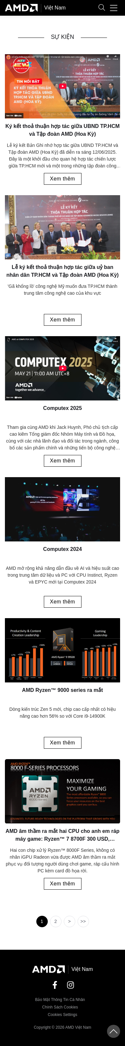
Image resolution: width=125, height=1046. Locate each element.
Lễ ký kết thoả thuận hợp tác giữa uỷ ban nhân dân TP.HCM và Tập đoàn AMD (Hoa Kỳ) (62, 271)
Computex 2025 (62, 408)
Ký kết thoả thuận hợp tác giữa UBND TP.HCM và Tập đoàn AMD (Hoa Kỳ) (62, 130)
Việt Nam (55, 7)
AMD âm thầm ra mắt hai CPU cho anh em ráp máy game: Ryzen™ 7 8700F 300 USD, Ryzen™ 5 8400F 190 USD (62, 836)
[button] (102, 8)
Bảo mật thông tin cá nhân (60, 999)
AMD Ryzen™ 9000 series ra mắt (62, 690)
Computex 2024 (62, 549)
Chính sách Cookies (60, 1007)
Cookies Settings (62, 1014)
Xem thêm (62, 178)
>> (83, 921)
